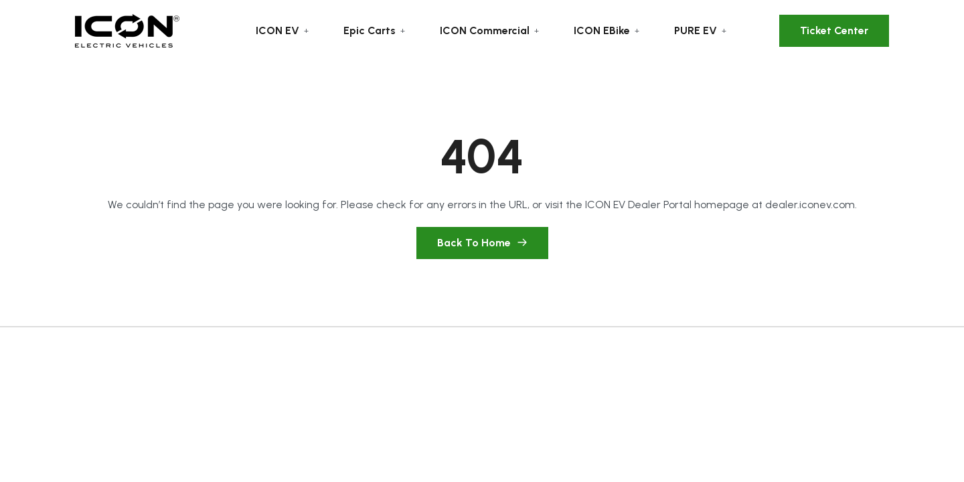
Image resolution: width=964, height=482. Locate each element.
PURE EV (695, 30)
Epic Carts (369, 30)
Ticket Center (834, 30)
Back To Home (482, 242)
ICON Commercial (485, 30)
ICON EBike (602, 30)
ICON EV (277, 30)
